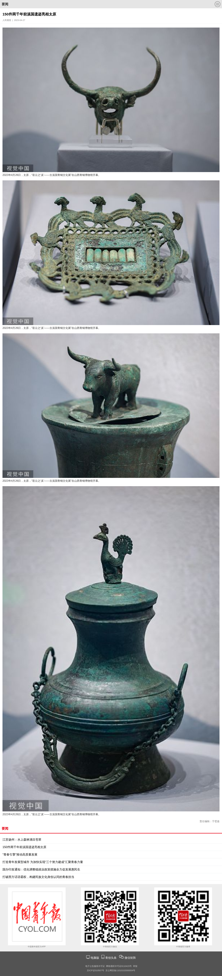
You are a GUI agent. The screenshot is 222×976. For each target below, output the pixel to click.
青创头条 (111, 957)
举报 (135, 966)
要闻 (5, 4)
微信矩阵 (130, 957)
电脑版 (95, 957)
